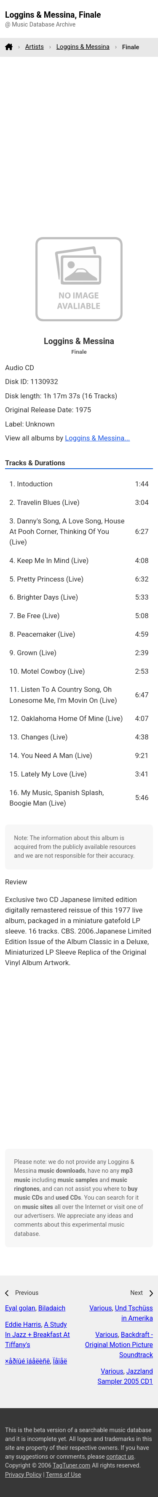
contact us (120, 1456)
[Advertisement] (79, 147)
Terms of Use (63, 1474)
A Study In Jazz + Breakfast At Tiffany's (37, 1335)
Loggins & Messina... (97, 438)
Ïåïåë (60, 1361)
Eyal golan (20, 1308)
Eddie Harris (23, 1325)
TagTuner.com (71, 1465)
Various (100, 1308)
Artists (34, 47)
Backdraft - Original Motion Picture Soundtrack (119, 1345)
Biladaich (52, 1308)
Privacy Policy (23, 1474)
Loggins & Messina (83, 47)
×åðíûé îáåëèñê (27, 1361)
